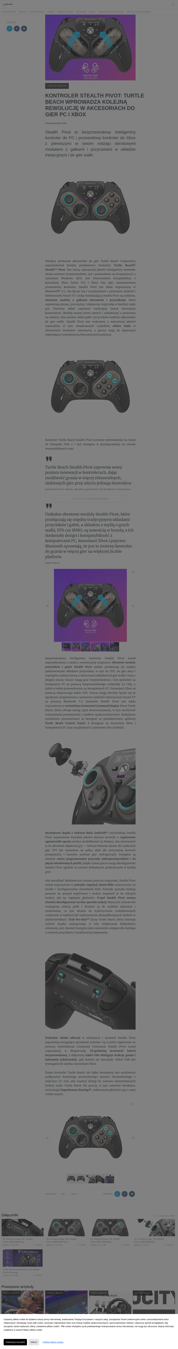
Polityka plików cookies (53, 1342)
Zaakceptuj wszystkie (15, 1342)
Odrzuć (33, 1342)
